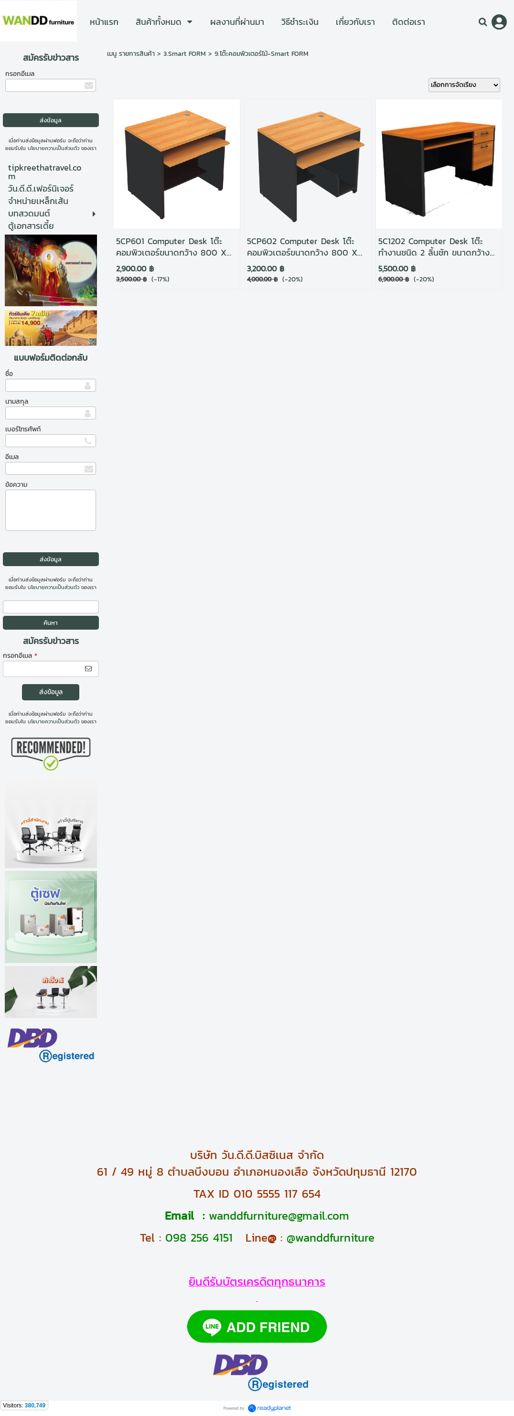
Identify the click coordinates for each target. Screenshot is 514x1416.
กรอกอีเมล (19, 74)
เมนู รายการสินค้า (131, 54)
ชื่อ (9, 374)
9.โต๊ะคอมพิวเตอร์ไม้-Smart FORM (261, 54)
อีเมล (12, 457)
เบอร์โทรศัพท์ (23, 429)
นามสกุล (16, 402)
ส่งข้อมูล (51, 692)
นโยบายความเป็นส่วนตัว (53, 148)
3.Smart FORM (184, 54)
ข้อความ (16, 485)
